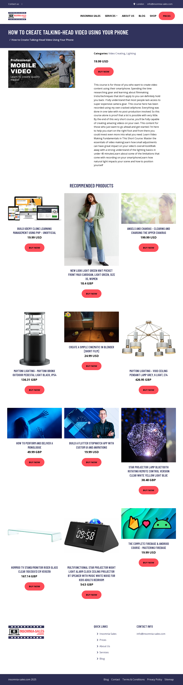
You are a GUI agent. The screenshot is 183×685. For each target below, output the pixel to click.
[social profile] (22, 4)
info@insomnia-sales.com (159, 4)
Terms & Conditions (133, 679)
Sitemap (169, 679)
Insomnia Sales (90, 16)
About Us (128, 16)
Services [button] (110, 16)
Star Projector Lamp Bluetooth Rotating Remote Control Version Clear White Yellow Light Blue (148, 471)
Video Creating (117, 53)
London (140, 4)
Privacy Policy (154, 679)
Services (104, 652)
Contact (115, 679)
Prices (167, 15)
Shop (153, 16)
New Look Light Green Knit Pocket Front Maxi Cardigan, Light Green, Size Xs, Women (91, 275)
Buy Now (103, 71)
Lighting (131, 53)
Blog (142, 16)
